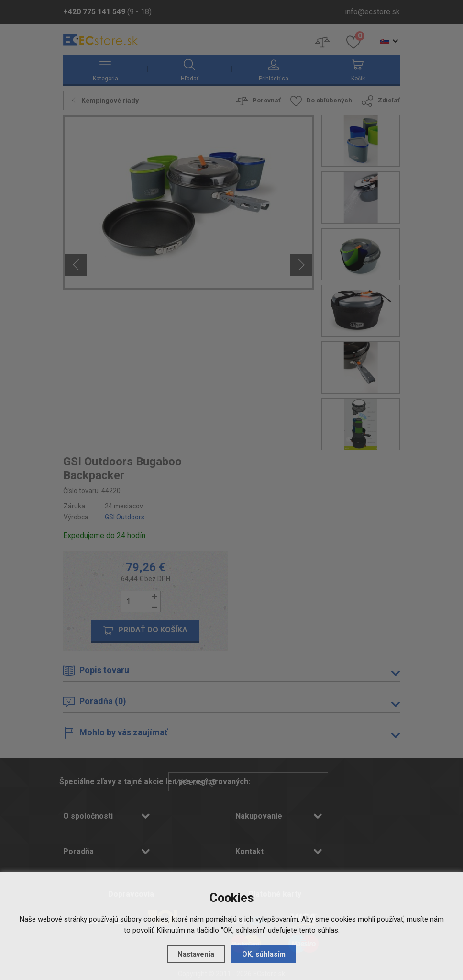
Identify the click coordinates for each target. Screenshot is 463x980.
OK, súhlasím (264, 954)
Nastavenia (195, 954)
